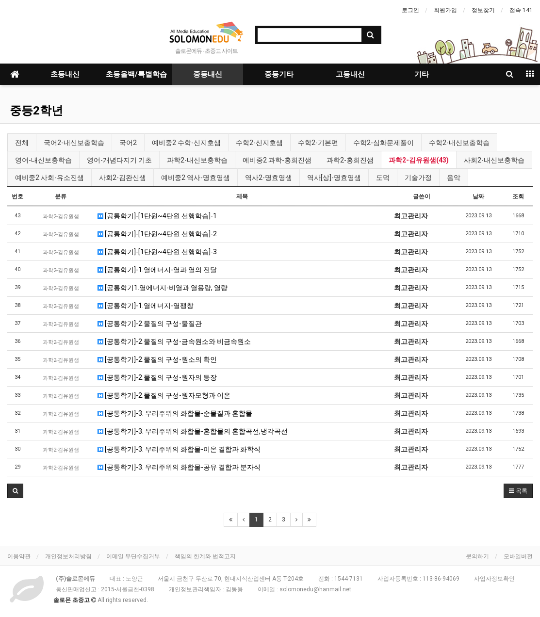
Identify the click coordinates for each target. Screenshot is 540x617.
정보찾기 (483, 10)
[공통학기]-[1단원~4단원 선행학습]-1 (157, 216)
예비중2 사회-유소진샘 (49, 177)
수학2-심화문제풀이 (383, 142)
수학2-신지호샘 (259, 142)
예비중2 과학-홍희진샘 (277, 160)
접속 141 (521, 10)
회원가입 (445, 10)
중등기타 (279, 74)
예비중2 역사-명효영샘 (195, 177)
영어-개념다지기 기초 (119, 160)
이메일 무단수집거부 (133, 556)
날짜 (478, 196)
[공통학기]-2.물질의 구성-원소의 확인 (157, 359)
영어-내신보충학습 (43, 160)
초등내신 (65, 74)
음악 (453, 177)
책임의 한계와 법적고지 (205, 556)
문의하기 (477, 556)
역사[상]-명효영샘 (334, 177)
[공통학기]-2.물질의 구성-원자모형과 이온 (164, 395)
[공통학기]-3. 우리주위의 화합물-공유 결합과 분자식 (179, 467)
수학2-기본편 (318, 142)
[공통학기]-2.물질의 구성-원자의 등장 (157, 377)
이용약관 (19, 556)
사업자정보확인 (494, 578)
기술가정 (418, 177)
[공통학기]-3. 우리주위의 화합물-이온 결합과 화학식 (179, 449)
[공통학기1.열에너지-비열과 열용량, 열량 (163, 288)
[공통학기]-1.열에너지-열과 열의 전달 (157, 270)
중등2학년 (36, 110)
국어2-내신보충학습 (74, 142)
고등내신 (350, 74)
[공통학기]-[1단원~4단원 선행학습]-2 (157, 234)
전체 (22, 142)
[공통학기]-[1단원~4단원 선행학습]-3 (157, 252)
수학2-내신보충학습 (459, 142)
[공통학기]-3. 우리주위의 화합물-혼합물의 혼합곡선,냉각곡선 (193, 431)
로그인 (410, 10)
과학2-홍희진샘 (350, 160)
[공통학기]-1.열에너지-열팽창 (146, 305)
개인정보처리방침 (68, 556)
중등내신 (207, 74)
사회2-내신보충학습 (494, 160)
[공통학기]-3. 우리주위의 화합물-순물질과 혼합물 (175, 413)
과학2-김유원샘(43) (419, 160)
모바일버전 (518, 556)
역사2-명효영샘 (268, 177)
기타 (421, 74)
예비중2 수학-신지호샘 (186, 142)
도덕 (383, 177)
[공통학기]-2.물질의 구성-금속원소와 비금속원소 (174, 341)
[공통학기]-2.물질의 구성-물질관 (150, 323)
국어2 (128, 142)
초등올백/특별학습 (136, 74)
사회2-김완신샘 (122, 177)
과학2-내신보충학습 (197, 160)
